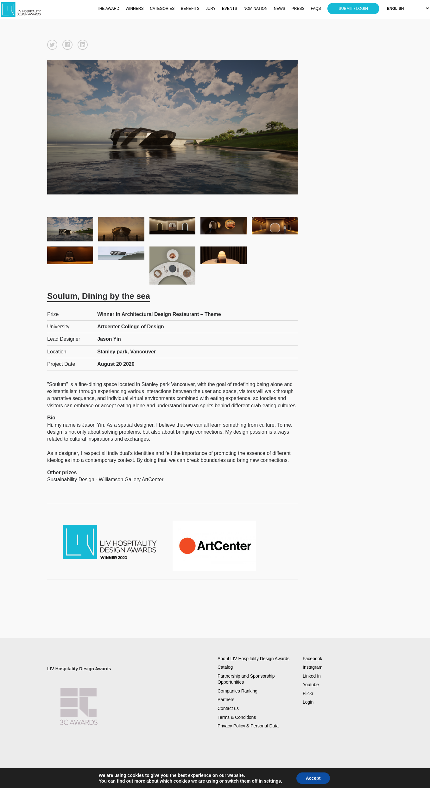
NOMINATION (255, 8)
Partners (226, 699)
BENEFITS (190, 8)
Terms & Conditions (237, 717)
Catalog (225, 667)
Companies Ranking (237, 690)
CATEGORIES (162, 8)
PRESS (298, 8)
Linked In (312, 676)
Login (308, 702)
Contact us (228, 708)
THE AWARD (108, 8)
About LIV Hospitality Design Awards (253, 658)
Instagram (312, 667)
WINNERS (135, 8)
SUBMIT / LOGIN (353, 8)
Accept (313, 778)
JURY (211, 8)
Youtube (311, 684)
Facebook (312, 658)
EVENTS (229, 8)
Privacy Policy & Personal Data (248, 725)
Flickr (308, 693)
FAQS (316, 8)
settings (272, 781)
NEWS (279, 8)
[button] (52, 45)
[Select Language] (408, 8)
